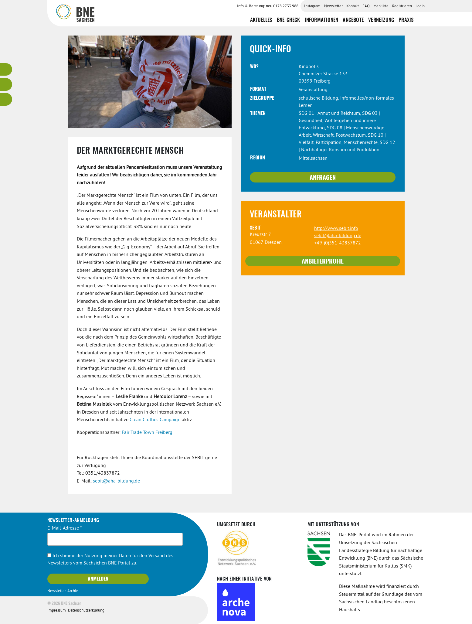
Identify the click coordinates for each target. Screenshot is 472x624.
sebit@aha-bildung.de (116, 481)
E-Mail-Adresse (64, 528)
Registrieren (402, 6)
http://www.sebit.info (336, 229)
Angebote (353, 20)
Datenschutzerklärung (86, 610)
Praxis (406, 20)
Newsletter (333, 6)
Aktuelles (261, 20)
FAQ (366, 6)
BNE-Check (288, 20)
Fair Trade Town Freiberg (147, 433)
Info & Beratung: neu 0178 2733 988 (267, 6)
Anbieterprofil (323, 262)
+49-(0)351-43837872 (337, 243)
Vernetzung (381, 20)
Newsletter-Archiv (62, 591)
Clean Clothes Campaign (155, 420)
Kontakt (352, 6)
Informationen (321, 20)
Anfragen (323, 178)
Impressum (56, 610)
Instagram (312, 6)
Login (420, 6)
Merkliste (381, 6)
